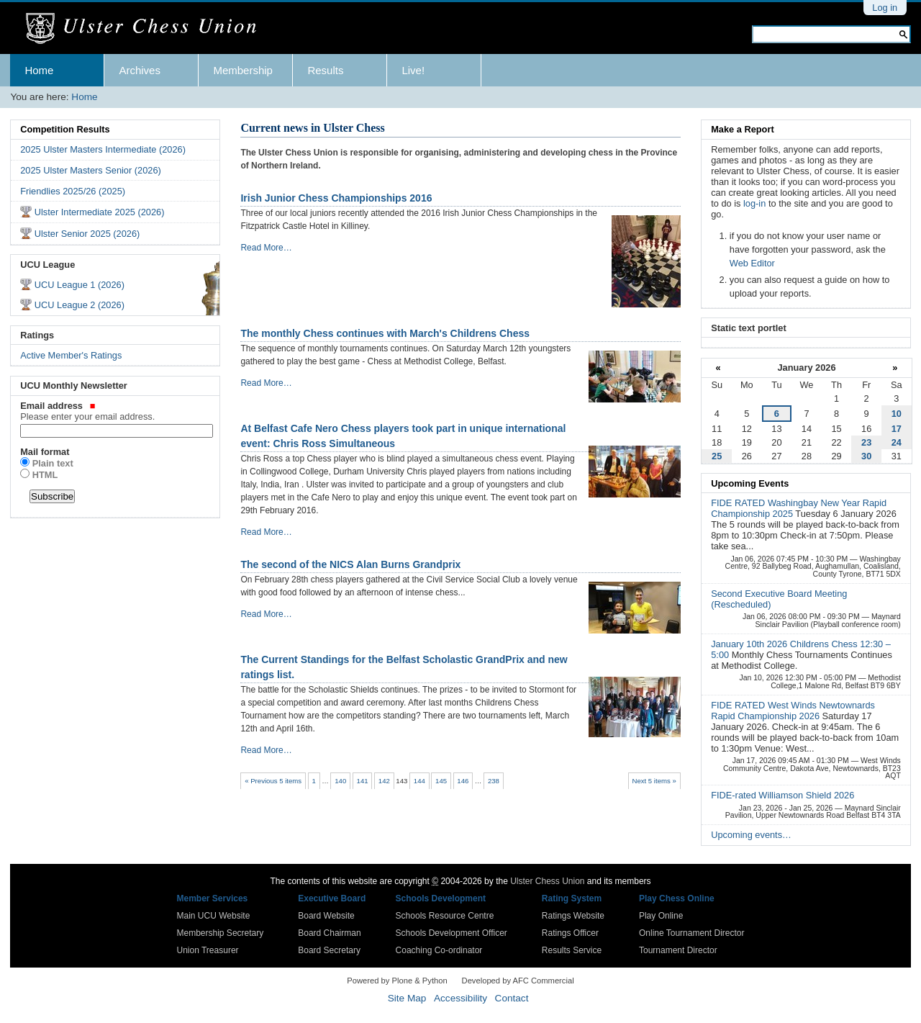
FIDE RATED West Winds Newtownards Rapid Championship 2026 (793, 710)
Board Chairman (329, 933)
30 (866, 456)
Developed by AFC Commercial (518, 980)
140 (340, 781)
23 (866, 442)
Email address (115, 411)
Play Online (661, 916)
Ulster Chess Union (547, 881)
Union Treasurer (208, 950)
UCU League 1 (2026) (79, 284)
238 (493, 781)
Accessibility (460, 998)
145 (441, 781)
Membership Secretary (220, 933)
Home (38, 70)
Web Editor (752, 263)
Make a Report (742, 129)
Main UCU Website (213, 916)
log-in (754, 203)
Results (325, 70)
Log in (884, 7)
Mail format (44, 451)
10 (896, 413)
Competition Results (64, 129)
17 (896, 428)
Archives (139, 70)
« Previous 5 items (273, 781)
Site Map (407, 998)
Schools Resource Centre (445, 916)
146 (462, 781)
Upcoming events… (751, 834)
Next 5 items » (654, 781)
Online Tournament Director (692, 933)
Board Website (326, 916)
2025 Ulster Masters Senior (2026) (90, 170)
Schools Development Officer (451, 933)
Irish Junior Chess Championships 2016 (336, 198)
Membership (243, 70)
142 (384, 781)
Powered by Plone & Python (397, 980)
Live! (413, 70)
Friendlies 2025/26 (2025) (72, 191)
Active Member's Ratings (71, 355)
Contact (512, 998)
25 (717, 456)
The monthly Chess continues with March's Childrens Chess (385, 333)
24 (896, 442)
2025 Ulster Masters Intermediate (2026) (103, 149)
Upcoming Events (750, 483)
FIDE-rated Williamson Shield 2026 (782, 795)
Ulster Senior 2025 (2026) (87, 233)
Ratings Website (573, 916)
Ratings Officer (570, 933)
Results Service (572, 950)
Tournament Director (678, 950)
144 (419, 781)
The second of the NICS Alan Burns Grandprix (350, 564)
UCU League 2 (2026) (79, 304)
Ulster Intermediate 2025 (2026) (100, 212)
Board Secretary (329, 950)
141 (362, 781)
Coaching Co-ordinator (439, 950)
